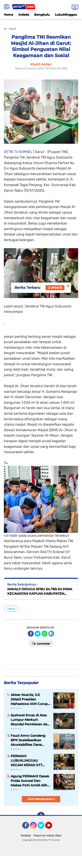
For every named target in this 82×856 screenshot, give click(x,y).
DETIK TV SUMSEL (18, 152)
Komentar (41, 643)
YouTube (51, 827)
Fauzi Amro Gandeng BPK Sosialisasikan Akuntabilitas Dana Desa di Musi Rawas (28, 740)
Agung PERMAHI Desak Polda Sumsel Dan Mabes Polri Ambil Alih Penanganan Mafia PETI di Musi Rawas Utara (30, 780)
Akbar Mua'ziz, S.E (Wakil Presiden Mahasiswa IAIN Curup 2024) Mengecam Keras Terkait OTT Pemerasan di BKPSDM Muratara (30, 699)
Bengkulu (42, 15)
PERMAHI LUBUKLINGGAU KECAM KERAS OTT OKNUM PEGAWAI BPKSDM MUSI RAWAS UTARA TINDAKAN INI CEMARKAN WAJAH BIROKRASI (29, 760)
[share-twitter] (38, 634)
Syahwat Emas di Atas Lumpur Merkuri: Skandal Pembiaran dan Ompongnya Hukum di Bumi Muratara (30, 719)
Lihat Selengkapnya (41, 799)
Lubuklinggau (66, 15)
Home (8, 15)
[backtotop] (41, 816)
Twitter (43, 827)
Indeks (23, 15)
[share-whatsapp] (44, 634)
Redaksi (26, 835)
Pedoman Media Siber (47, 835)
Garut (11, 608)
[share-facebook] (31, 634)
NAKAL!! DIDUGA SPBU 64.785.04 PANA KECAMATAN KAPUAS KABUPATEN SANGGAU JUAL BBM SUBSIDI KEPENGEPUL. (39, 591)
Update (55, 287)
